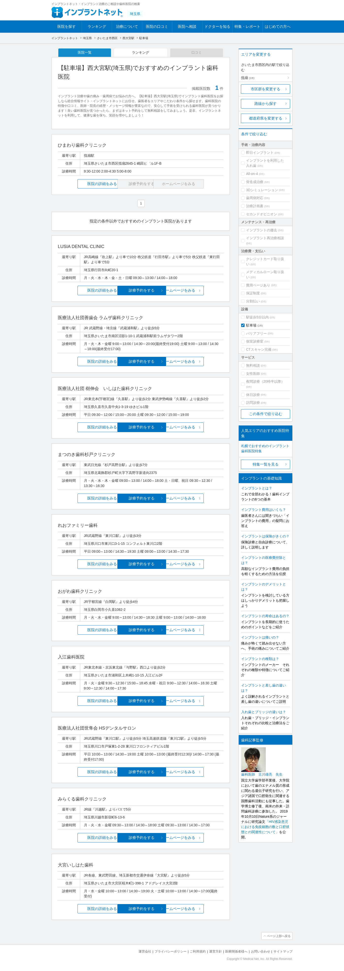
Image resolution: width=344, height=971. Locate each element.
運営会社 (145, 951)
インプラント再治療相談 (265, 238)
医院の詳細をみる (85, 184)
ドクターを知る (217, 26)
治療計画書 (254, 206)
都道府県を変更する (265, 118)
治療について (127, 26)
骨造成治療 (254, 182)
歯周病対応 (254, 198)
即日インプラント (260, 153)
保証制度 (253, 293)
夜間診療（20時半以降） (265, 381)
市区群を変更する (265, 89)
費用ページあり (258, 285)
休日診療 (253, 395)
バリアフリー (256, 333)
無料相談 (253, 365)
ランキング (97, 26)
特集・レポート (247, 26)
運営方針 (215, 951)
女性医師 (253, 374)
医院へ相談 (187, 26)
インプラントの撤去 (261, 230)
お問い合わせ (260, 951)
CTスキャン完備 (258, 349)
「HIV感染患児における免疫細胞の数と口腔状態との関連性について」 (265, 827)
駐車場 (251, 325)
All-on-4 (252, 174)
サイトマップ (283, 951)
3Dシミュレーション (262, 190)
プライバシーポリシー (171, 951)
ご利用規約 (198, 951)
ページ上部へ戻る (278, 936)
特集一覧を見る (266, 464)
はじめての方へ (278, 26)
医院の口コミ (157, 26)
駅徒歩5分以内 (257, 317)
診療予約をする (141, 290)
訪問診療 (253, 403)
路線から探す (265, 103)
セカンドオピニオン (261, 214)
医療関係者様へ (236, 951)
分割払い (253, 301)
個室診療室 (254, 341)
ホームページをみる (196, 290)
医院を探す (66, 26)
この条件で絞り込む (265, 414)
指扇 (247, 78)
